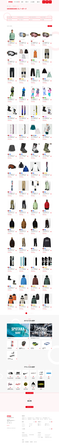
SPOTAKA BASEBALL (31, 436)
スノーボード (23, 426)
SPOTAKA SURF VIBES (24, 436)
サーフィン (23, 425)
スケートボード (31, 425)
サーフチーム (39, 437)
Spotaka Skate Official (25, 437)
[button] (33, 314)
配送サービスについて (47, 426)
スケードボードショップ (47, 436)
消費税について (39, 426)
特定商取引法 (31, 443)
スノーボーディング (47, 437)
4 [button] (31, 313)
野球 (29, 427)
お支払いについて (47, 425)
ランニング (23, 427)
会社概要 (23, 443)
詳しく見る (50, 430)
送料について (39, 425)
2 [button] (27, 313)
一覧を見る (34, 423)
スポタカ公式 (39, 436)
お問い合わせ (35, 443)
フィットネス (30, 426)
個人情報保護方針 (27, 443)
